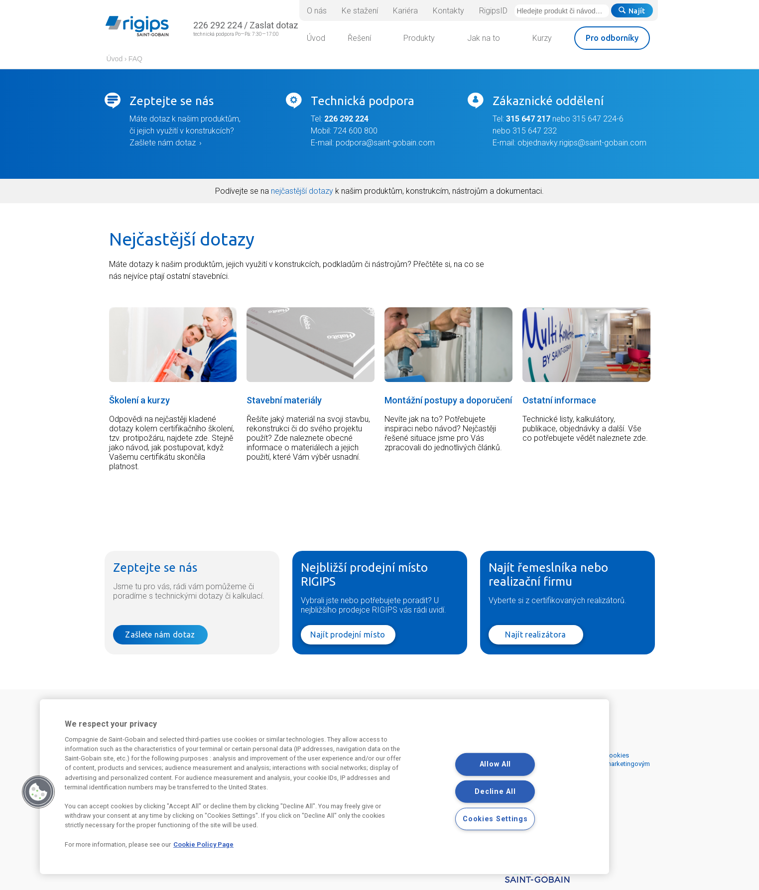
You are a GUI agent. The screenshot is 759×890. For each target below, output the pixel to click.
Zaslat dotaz (274, 25)
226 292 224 (217, 25)
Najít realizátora (535, 634)
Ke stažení (360, 10)
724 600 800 (354, 130)
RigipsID (493, 10)
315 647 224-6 (598, 119)
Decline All (495, 791)
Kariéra (405, 10)
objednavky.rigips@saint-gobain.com (581, 142)
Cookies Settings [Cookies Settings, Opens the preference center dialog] (495, 819)
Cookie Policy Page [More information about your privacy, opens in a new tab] (203, 844)
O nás (317, 10)
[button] (38, 792)
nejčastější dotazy (302, 191)
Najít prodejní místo (347, 634)
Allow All (495, 764)
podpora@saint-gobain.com (385, 142)
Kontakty (448, 10)
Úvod (115, 59)
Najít (632, 10)
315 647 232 (534, 130)
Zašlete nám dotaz (162, 142)
